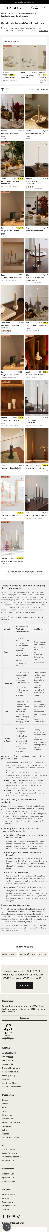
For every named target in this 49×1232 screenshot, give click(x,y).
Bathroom (6, 1126)
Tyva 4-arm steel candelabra (36, 516)
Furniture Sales (9, 1181)
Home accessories (26, 14)
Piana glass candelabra (9, 516)
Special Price (8, 1177)
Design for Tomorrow (12, 1087)
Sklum (7, 1057)
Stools (5, 1108)
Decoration (12, 14)
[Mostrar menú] (3, 7)
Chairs (5, 1100)
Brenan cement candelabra (11, 420)
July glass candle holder (10, 231)
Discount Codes (9, 1174)
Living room (7, 1115)
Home (3, 14)
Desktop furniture (10, 1137)
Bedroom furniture (11, 1122)
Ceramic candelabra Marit (35, 375)
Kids (4, 1146)
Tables (5, 1104)
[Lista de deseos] (45, 7)
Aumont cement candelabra (36, 326)
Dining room (8, 1119)
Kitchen (5, 1134)
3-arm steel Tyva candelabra (11, 278)
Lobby (5, 1130)
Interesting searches (12, 1157)
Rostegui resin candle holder (11, 468)
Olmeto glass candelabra (35, 468)
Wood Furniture (9, 1153)
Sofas (4, 1111)
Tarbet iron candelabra (9, 134)
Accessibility (8, 1160)
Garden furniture (10, 1149)
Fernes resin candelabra (35, 231)
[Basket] (41, 7)
